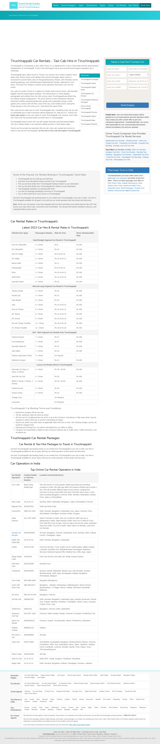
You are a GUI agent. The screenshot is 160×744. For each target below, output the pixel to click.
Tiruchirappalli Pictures (89, 112)
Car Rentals (121, 5)
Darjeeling (116, 699)
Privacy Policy (82, 734)
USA (81, 709)
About (75, 734)
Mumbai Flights (116, 675)
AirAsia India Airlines (74, 675)
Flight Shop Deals (91, 691)
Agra (38, 699)
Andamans (43, 701)
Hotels (111, 5)
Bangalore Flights (129, 675)
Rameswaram (119, 191)
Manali (74, 699)
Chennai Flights (29, 677)
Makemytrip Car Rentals (115, 141)
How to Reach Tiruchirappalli (86, 107)
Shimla (81, 699)
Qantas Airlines (29, 685)
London (34, 707)
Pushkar (59, 699)
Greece (70, 707)
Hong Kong (124, 707)
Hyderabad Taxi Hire (141, 155)
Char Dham (102, 732)
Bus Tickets (133, 5)
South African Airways (60, 685)
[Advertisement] (80, 38)
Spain (47, 707)
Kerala (32, 699)
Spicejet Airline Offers (90, 675)
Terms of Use (91, 734)
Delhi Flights (104, 675)
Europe (26, 707)
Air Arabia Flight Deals (31, 683)
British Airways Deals (81, 683)
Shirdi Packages (127, 188)
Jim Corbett (107, 699)
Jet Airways (61, 675)
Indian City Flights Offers (73, 732)
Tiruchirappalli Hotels (88, 83)
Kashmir (27, 701)
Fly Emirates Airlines (114, 683)
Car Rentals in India (122, 150)
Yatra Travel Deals (30, 693)
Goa (25, 699)
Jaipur (52, 699)
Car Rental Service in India (90, 732)
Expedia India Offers (63, 691)
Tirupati (137, 188)
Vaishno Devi (140, 699)
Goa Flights (41, 677)
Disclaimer (100, 734)
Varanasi (45, 699)
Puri (142, 188)
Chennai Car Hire (113, 157)
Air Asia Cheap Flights (49, 683)
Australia (103, 707)
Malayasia (142, 707)
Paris (40, 707)
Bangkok (67, 709)
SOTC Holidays (117, 691)
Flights (102, 5)
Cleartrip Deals (132, 141)
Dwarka (111, 191)
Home (55, 5)
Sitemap (106, 734)
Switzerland (55, 707)
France (63, 707)
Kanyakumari (134, 191)
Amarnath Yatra (114, 188)
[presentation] (125, 96)
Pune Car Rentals (128, 152)
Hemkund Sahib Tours (131, 186)
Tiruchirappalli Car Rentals (87, 95)
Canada (42, 709)
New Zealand (113, 707)
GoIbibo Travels (104, 691)
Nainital (98, 699)
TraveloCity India (130, 691)
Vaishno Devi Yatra (115, 186)
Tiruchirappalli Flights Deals (88, 88)
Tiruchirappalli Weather (89, 124)
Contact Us (113, 734)
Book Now (145, 5)
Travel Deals (13, 15)
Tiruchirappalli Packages (89, 79)
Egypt (90, 707)
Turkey (83, 707)
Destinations (91, 5)
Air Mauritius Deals (65, 683)
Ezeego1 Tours (77, 691)
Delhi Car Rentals (139, 150)
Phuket (26, 709)
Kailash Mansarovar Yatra (132, 183)
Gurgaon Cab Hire (113, 152)
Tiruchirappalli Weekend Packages (89, 101)
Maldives (51, 709)
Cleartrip (27, 691)
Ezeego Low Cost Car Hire (123, 146)
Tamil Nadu (85, 75)
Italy (77, 707)
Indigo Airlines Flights (48, 675)
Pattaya (75, 709)
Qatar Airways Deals (44, 685)
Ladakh (34, 701)
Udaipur (67, 699)
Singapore (133, 707)
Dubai (96, 707)
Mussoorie (89, 699)
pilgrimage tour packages (117, 178)
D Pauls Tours (49, 691)
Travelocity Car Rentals (128, 143)
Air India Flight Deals (31, 675)
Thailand (59, 709)
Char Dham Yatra (114, 183)
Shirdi (132, 699)
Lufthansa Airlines (129, 683)
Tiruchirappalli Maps (88, 120)
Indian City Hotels (59, 732)
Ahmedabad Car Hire (122, 160)
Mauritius (35, 709)
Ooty (50, 701)
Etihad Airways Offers (97, 683)
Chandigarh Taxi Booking (131, 157)
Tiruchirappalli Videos (88, 116)
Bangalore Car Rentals (122, 155)
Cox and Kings (37, 691)
